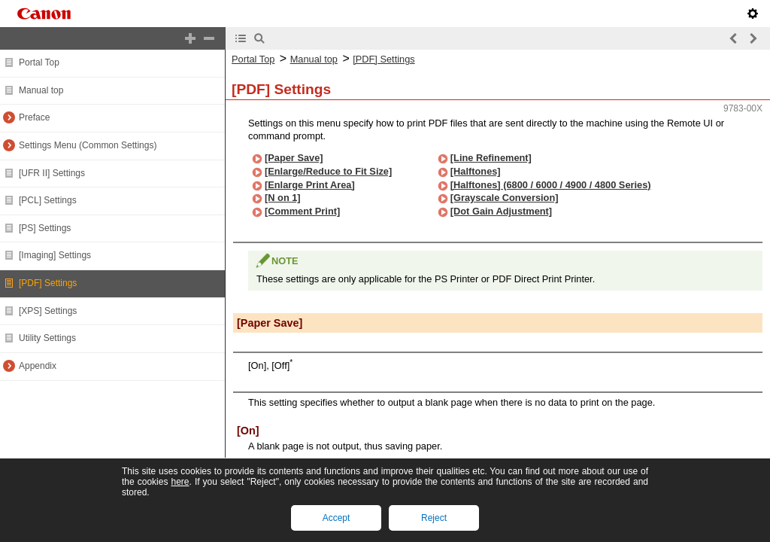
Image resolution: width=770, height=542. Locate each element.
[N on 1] (283, 197)
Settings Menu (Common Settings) (87, 145)
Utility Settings (47, 338)
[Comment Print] (302, 211)
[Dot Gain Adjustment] (501, 211)
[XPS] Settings (48, 311)
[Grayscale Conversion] (504, 197)
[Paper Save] (294, 157)
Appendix (37, 366)
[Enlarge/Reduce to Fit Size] (328, 171)
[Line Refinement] (491, 157)
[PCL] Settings (48, 200)
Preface (34, 117)
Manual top (41, 90)
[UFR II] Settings (52, 173)
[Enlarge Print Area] (310, 184)
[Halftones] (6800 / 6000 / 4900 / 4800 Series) (550, 184)
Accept (336, 518)
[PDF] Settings (48, 283)
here (180, 482)
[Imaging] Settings (55, 255)
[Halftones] (475, 171)
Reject (434, 518)
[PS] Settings (45, 228)
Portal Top (39, 62)
